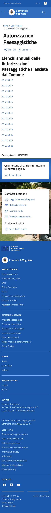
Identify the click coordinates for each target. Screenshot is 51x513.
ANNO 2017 (7, 118)
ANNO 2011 (7, 85)
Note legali (6, 456)
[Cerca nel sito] (43, 12)
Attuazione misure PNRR (13, 304)
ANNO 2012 (7, 91)
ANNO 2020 (7, 134)
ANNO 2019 (7, 129)
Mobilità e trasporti (10, 337)
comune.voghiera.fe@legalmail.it (21, 420)
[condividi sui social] (9, 50)
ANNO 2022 (7, 145)
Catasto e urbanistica (11, 324)
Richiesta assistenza (11, 443)
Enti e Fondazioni (9, 287)
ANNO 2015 (7, 107)
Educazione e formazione (13, 328)
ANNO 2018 (7, 124)
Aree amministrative (11, 278)
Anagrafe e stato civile (12, 319)
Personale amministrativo (13, 296)
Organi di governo (10, 274)
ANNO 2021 (7, 140)
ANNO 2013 (7, 96)
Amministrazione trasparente (15, 447)
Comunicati (7, 365)
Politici (4, 291)
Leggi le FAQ (7, 429)
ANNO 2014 (7, 102)
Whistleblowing (9, 469)
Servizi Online (8, 346)
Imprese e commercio (11, 333)
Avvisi (4, 361)
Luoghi (5, 385)
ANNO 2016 (7, 113)
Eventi (4, 389)
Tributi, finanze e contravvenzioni (16, 341)
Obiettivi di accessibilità (12, 465)
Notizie (5, 370)
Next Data (44, 496)
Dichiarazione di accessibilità (14, 460)
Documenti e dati (9, 300)
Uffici (4, 282)
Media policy (7, 502)
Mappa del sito (9, 506)
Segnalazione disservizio (12, 438)
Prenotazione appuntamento (15, 434)
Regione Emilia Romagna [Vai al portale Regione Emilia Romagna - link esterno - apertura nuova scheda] (12, 3)
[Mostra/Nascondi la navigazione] (3, 12)
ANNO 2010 (7, 80)
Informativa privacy (10, 451)
